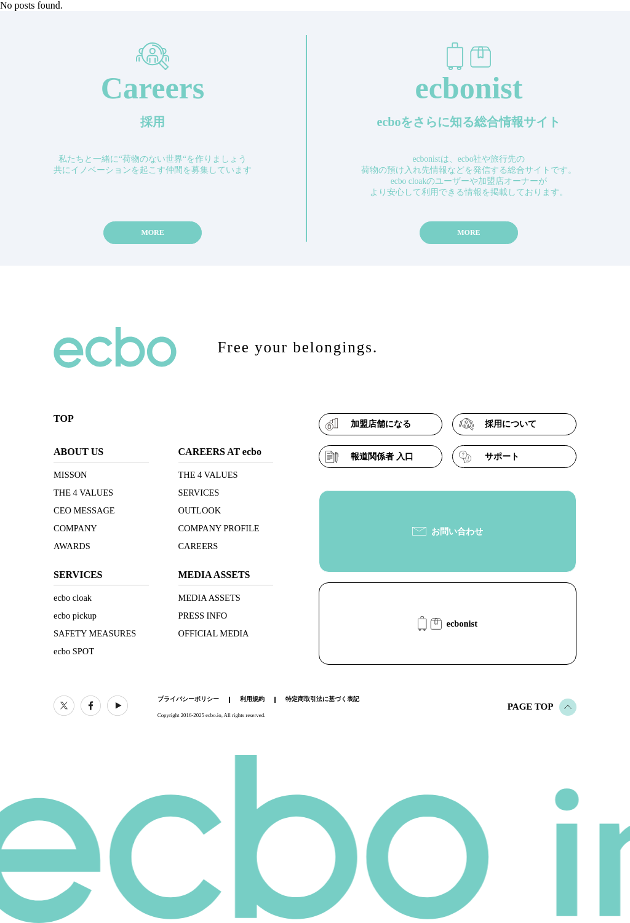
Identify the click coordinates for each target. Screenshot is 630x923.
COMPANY (75, 528)
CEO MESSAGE (84, 510)
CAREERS (198, 546)
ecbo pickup (75, 615)
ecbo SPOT (74, 651)
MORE (152, 232)
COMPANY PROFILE (219, 528)
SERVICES (199, 492)
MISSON (70, 475)
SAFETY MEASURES (95, 633)
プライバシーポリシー (188, 698)
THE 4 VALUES (83, 492)
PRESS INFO (203, 615)
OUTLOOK (199, 510)
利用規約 (252, 698)
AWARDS (72, 546)
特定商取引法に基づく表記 (322, 698)
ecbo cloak (73, 598)
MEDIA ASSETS (209, 598)
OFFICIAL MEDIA (213, 633)
